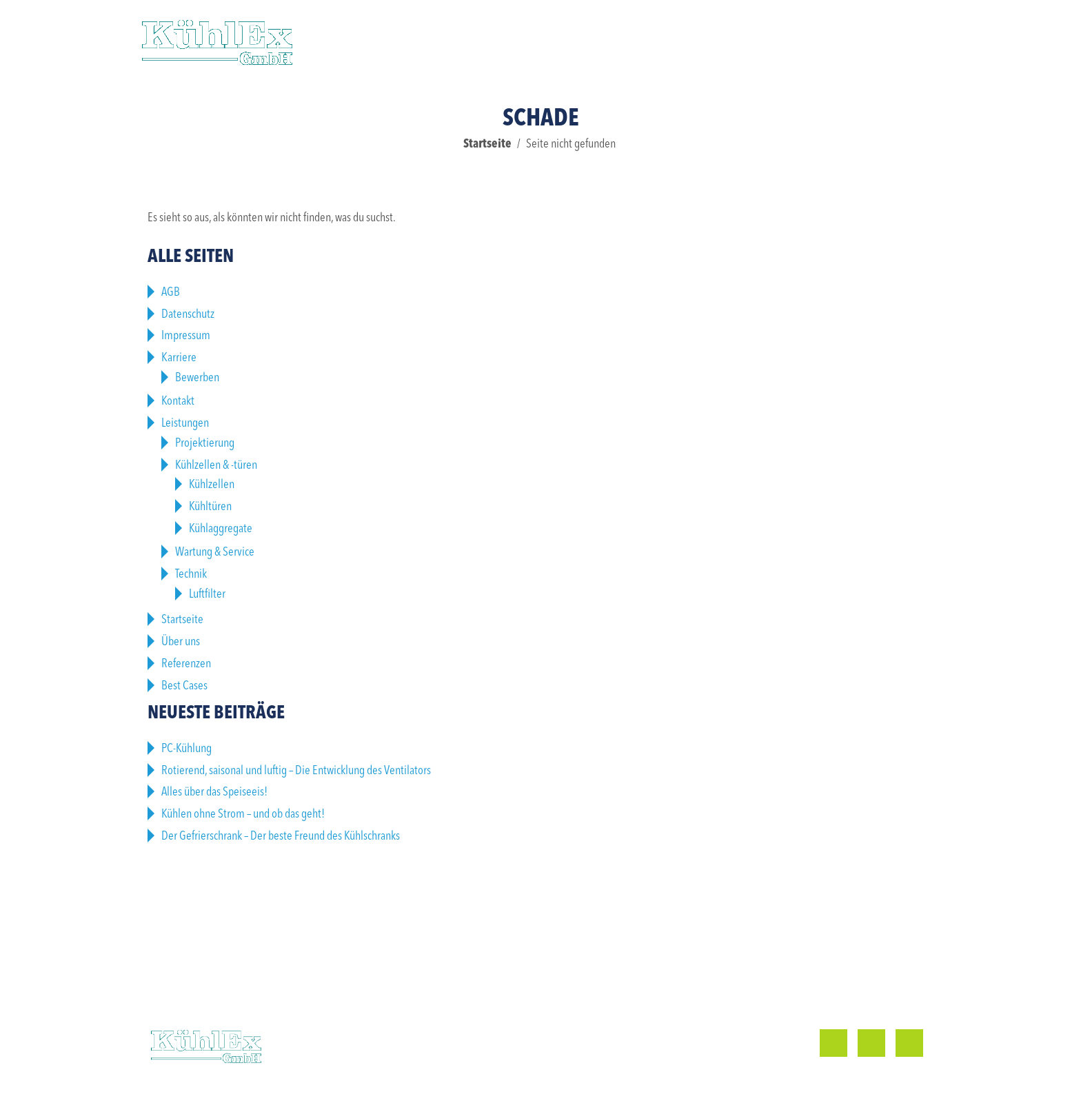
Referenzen (501, 41)
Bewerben (197, 378)
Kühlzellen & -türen (216, 465)
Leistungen (388, 41)
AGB (170, 292)
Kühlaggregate (220, 529)
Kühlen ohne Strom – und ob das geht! (243, 814)
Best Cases (184, 686)
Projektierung (204, 443)
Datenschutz (187, 314)
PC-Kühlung (186, 748)
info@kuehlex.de (674, 1060)
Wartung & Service (214, 552)
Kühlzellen (211, 484)
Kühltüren (210, 506)
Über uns (609, 41)
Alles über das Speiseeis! (214, 792)
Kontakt (808, 41)
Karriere (711, 41)
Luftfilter (207, 594)
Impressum (185, 336)
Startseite (487, 144)
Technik (191, 574)
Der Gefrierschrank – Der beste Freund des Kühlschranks (280, 836)
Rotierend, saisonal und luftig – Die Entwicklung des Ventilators (296, 771)
